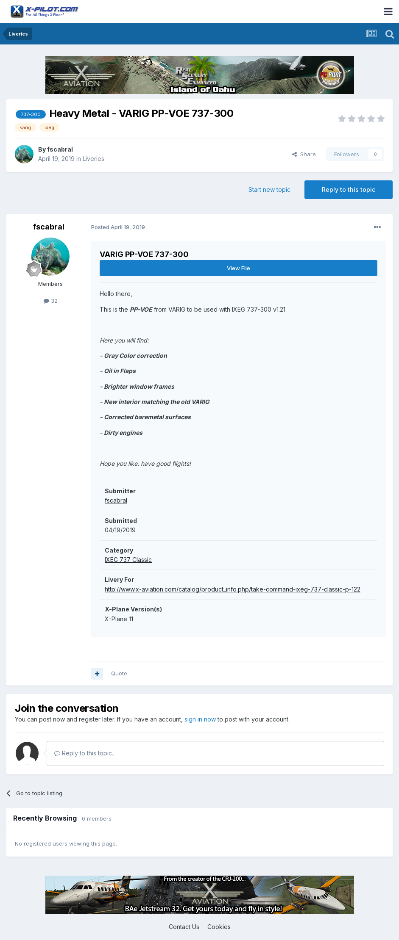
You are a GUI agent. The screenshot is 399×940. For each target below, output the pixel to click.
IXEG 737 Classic (128, 559)
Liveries (93, 158)
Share (304, 154)
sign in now (200, 719)
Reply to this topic (348, 189)
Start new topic (269, 189)
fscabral (60, 149)
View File (238, 268)
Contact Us (184, 926)
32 (51, 300)
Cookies (219, 926)
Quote (119, 673)
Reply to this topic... (85, 753)
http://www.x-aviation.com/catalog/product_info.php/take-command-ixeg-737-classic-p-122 (232, 589)
